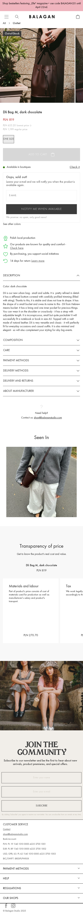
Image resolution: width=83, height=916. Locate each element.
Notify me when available (41, 209)
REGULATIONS (12, 888)
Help (6, 878)
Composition (13, 340)
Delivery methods (15, 370)
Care (6, 350)
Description (11, 275)
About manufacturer (18, 391)
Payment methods (16, 360)
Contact (6, 829)
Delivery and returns (18, 380)
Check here (17, 248)
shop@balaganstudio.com (48, 417)
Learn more (37, 260)
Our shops (10, 898)
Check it (75, 167)
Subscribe (41, 806)
